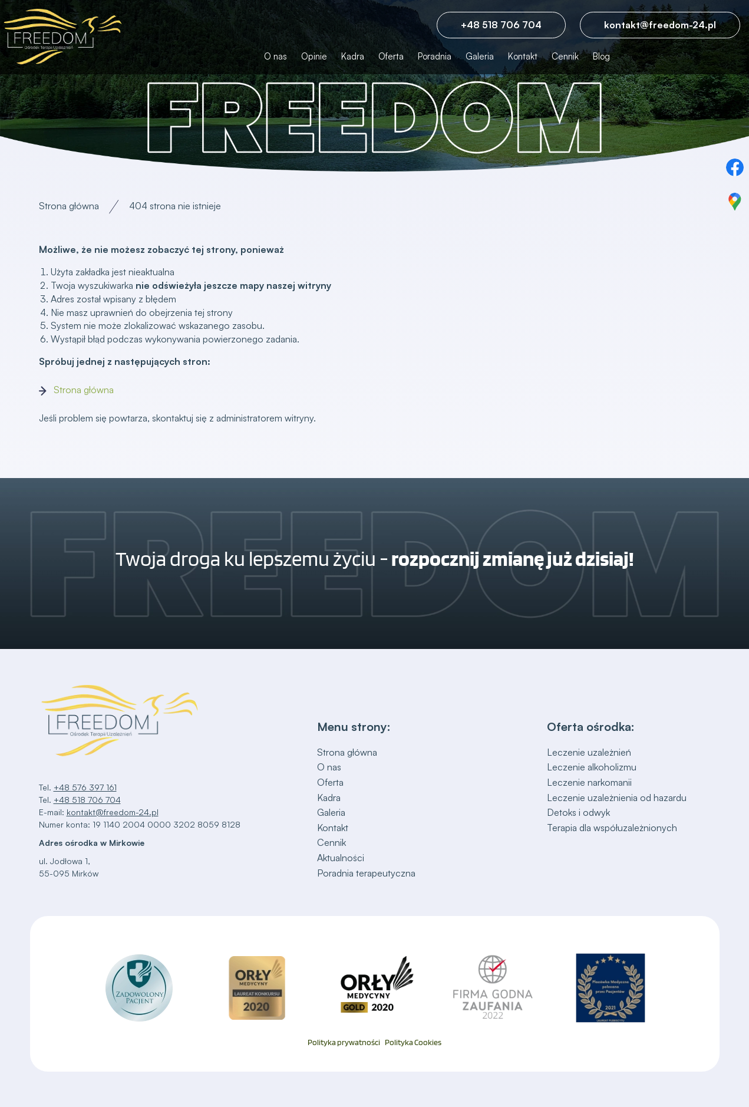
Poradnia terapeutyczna (366, 873)
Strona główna (69, 206)
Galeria (480, 56)
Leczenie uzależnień (589, 752)
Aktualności (340, 858)
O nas (275, 56)
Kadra (352, 56)
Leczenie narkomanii (589, 782)
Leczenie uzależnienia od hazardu (617, 797)
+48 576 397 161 (85, 787)
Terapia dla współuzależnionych (612, 827)
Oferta (391, 56)
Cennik (565, 56)
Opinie (314, 56)
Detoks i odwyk (578, 812)
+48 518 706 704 (501, 25)
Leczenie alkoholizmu (591, 767)
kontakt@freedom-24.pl (660, 25)
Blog (601, 56)
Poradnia (434, 56)
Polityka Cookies (413, 1042)
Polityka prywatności (344, 1042)
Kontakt (522, 56)
